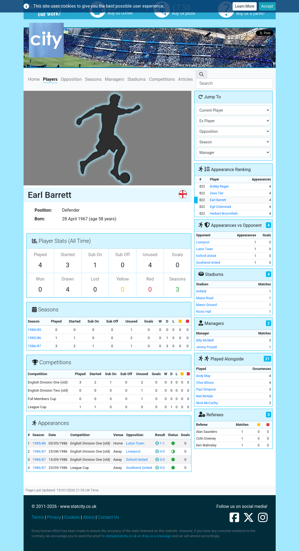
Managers (114, 79)
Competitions (162, 79)
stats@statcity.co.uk (121, 536)
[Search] (234, 83)
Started (67, 254)
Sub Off (122, 254)
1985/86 (34, 338)
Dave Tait (216, 193)
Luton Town (135, 443)
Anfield (201, 291)
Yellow (122, 279)
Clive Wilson (205, 383)
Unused (150, 254)
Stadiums (136, 79)
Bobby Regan (219, 186)
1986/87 (34, 346)
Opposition (71, 79)
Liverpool (133, 451)
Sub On (95, 254)
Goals (177, 254)
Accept (267, 6)
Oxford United (136, 459)
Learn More (244, 6)
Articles (185, 79)
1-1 (160, 443)
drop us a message (156, 536)
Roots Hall (203, 312)
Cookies (72, 517)
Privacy (54, 517)
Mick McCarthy (207, 403)
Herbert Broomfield (223, 213)
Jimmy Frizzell (206, 347)
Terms (38, 517)
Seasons (93, 79)
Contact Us (108, 517)
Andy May (203, 376)
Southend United (139, 468)
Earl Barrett (218, 200)
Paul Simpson (206, 389)
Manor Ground (206, 305)
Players (50, 79)
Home (34, 79)
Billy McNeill (205, 340)
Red (150, 279)
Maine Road (204, 298)
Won (40, 279)
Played (40, 254)
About (89, 517)
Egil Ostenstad (220, 207)
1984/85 (34, 330)
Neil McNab (204, 396)
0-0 (160, 451)
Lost (95, 279)
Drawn (68, 279)
